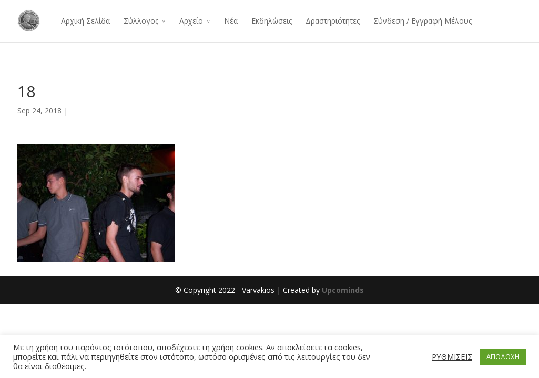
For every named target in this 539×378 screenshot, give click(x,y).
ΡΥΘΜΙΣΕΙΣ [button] (452, 356)
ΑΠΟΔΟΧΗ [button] (503, 356)
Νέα (231, 21)
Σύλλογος (141, 21)
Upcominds (343, 290)
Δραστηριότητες (333, 21)
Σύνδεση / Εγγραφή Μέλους (422, 21)
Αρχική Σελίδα (85, 21)
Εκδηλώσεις (271, 21)
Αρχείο (191, 21)
